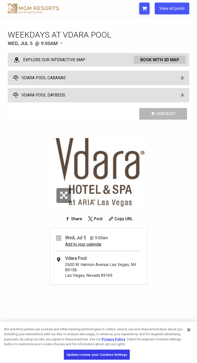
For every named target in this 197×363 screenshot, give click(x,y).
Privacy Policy (113, 344)
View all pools (172, 8)
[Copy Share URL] (120, 219)
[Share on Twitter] (95, 219)
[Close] (188, 334)
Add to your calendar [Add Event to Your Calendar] (83, 244)
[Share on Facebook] (73, 219)
